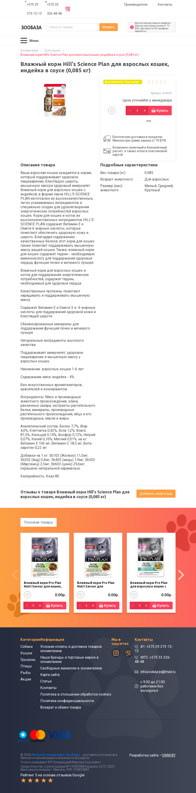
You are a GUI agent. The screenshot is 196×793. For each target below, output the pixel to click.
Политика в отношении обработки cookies (75, 694)
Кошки (26, 653)
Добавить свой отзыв (156, 493)
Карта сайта (50, 674)
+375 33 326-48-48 (54, 9)
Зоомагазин (29, 50)
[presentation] (14, 574)
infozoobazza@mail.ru (158, 671)
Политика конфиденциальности (67, 700)
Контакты (165, 4)
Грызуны (28, 659)
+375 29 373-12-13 (34, 9)
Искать (114, 27)
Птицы (26, 666)
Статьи (45, 681)
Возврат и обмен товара (60, 707)
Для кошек (52, 50)
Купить (162, 110)
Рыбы (25, 672)
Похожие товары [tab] (38, 522)
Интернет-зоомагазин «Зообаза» (56, 754)
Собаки (26, 646)
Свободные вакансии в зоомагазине (71, 668)
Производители (135, 4)
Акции (25, 679)
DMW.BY (169, 755)
